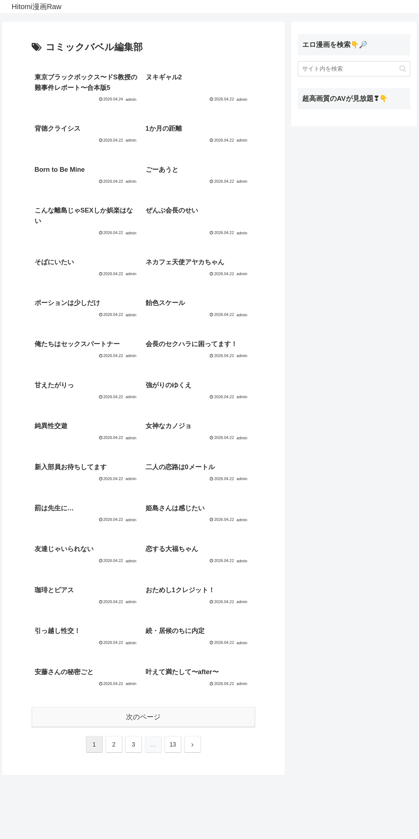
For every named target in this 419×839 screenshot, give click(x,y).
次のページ (143, 780)
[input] (354, 68)
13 (173, 809)
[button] (402, 68)
